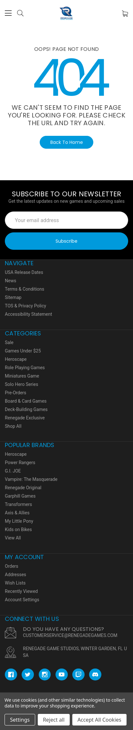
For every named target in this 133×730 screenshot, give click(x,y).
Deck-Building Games (26, 409)
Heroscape (15, 359)
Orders (11, 566)
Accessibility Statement (28, 314)
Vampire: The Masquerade (31, 479)
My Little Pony (19, 521)
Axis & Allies (17, 512)
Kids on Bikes (18, 529)
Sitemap (13, 297)
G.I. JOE (13, 470)
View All (13, 537)
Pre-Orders (15, 392)
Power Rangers (20, 462)
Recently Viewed (21, 591)
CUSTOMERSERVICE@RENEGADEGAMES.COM (70, 635)
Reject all (54, 719)
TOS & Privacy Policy (25, 305)
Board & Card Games (25, 401)
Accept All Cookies (99, 719)
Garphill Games (20, 496)
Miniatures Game (22, 376)
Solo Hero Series (21, 384)
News (10, 280)
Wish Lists (15, 582)
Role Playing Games (25, 367)
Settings (20, 719)
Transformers (18, 504)
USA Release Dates (24, 272)
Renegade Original (23, 487)
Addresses (15, 574)
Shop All (13, 426)
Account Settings (22, 599)
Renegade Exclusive (25, 417)
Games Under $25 (23, 350)
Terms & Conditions (24, 289)
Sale (9, 342)
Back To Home (66, 142)
